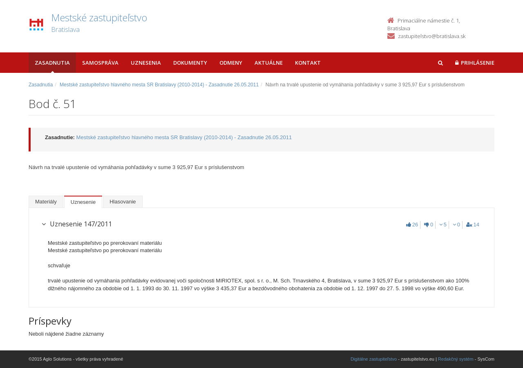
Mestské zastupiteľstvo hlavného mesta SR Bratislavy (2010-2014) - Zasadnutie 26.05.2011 (159, 85)
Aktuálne (269, 62)
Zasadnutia (52, 62)
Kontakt (308, 62)
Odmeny (230, 62)
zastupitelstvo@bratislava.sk (431, 36)
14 (472, 224)
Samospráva (100, 62)
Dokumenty (190, 62)
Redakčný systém (456, 359)
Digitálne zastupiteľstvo (374, 359)
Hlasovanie (123, 202)
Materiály (46, 202)
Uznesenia (146, 62)
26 (412, 224)
